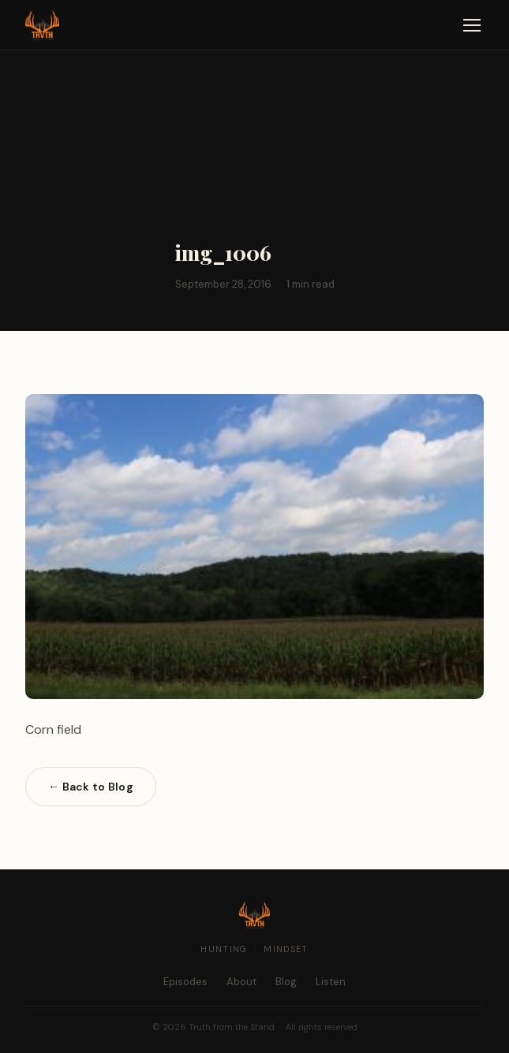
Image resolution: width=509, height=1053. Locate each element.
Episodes (185, 981)
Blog (286, 981)
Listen (331, 981)
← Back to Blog (90, 787)
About (241, 981)
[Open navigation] (472, 25)
